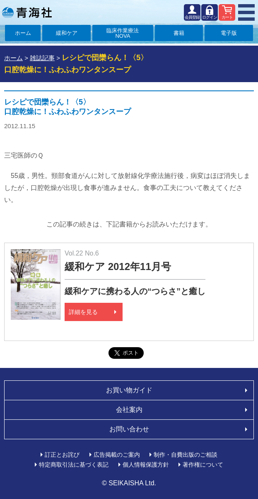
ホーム (23, 33)
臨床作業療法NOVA (122, 33)
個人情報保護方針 (146, 464)
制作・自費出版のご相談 (185, 454)
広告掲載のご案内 (117, 454)
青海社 (27, 12)
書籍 (179, 33)
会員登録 (192, 17)
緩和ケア (66, 33)
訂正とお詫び (62, 454)
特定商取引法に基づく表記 (74, 464)
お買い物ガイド (129, 390)
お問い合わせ (129, 429)
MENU (246, 12)
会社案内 (129, 409)
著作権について (203, 464)
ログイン (209, 17)
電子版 (229, 33)
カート (227, 17)
